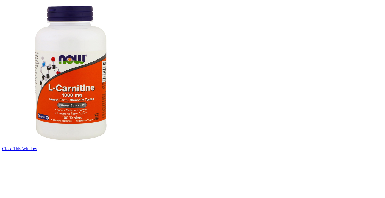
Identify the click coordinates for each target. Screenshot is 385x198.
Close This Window (19, 148)
